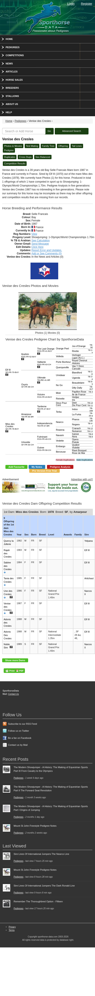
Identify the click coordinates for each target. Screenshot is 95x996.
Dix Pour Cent (79, 405)
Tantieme (44, 407)
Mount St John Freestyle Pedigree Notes (35, 825)
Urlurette (27, 443)
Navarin (60, 435)
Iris (73, 400)
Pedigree (9, 150)
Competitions (15, 55)
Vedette (60, 440)
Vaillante (44, 363)
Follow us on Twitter (18, 730)
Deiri (74, 402)
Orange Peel (62, 348)
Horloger (76, 355)
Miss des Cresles (12, 426)
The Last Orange (46, 349)
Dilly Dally (77, 387)
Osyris (27, 385)
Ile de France (78, 394)
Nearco (59, 422)
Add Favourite (16, 467)
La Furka (76, 414)
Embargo (60, 446)
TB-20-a (91, 414)
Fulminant (44, 437)
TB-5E (91, 346)
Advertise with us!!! (82, 479)
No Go (59, 385)
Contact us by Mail (17, 745)
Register (86, 3)
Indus (75, 409)
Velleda (59, 356)
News (9, 63)
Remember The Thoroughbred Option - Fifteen (38, 901)
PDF (14, 671)
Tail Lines (77, 146)
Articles (12, 71)
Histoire (76, 363)
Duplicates (9, 157)
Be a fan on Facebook (19, 738)
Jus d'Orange (79, 346)
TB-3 (91, 392)
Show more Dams (15, 660)
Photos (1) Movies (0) (47, 332)
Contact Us (13, 694)
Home (9, 39)
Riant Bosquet (79, 450)
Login (70, 3)
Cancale (76, 368)
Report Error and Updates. (47, 250)
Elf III (12, 370)
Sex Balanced (42, 157)
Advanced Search (71, 131)
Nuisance (77, 431)
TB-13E (91, 419)
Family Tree (48, 146)
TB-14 (90, 403)
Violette (76, 447)
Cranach (76, 428)
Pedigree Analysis (60, 467)
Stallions (12, 96)
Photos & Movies (13, 146)
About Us (12, 104)
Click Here (37, 247)
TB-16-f (91, 388)
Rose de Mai (78, 453)
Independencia (44, 424)
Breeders (12, 88)
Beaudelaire (78, 382)
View (34, 234)
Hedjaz (75, 397)
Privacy (12, 927)
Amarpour (27, 415)
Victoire (44, 395)
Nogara (76, 424)
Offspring (63, 146)
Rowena (60, 429)
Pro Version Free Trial (44, 470)
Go (49, 131)
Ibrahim (28, 355)
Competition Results (14, 163)
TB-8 (91, 434)
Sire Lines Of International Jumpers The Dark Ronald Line (44, 885)
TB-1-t (90, 431)
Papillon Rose (79, 391)
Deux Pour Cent (61, 404)
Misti (58, 393)
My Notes (37, 467)
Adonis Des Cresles (7, 634)
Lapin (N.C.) (78, 358)
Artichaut (88, 578)
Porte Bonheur (63, 362)
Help (9, 112)
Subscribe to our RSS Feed (22, 724)
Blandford (77, 372)
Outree (44, 448)
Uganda (76, 377)
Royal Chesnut (79, 360)
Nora (74, 436)
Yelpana (88, 541)
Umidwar (60, 375)
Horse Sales (14, 80)
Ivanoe (75, 434)
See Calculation (41, 240)
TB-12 (90, 428)
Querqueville (62, 367)
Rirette (75, 351)
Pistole (75, 442)
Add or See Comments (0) (47, 253)
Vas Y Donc (78, 366)
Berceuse (61, 451)
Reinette (60, 398)
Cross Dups (25, 157)
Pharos (75, 419)
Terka (58, 412)
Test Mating (32, 146)
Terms (11, 930)
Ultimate (43, 378)
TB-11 (90, 405)
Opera (75, 439)
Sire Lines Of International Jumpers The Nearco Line (41, 854)
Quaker (76, 444)
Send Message (40, 243)
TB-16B (91, 409)
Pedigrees (12, 47)
